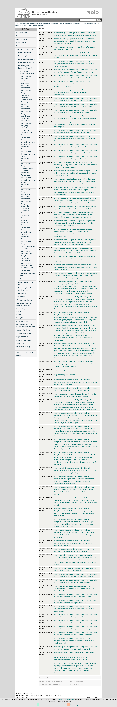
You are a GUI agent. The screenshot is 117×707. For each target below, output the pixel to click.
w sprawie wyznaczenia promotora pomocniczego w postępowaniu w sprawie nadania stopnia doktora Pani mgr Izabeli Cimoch (74, 608)
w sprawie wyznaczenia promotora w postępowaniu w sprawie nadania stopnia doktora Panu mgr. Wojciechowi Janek (75, 595)
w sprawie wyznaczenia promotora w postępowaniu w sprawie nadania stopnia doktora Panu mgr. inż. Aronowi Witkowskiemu (75, 117)
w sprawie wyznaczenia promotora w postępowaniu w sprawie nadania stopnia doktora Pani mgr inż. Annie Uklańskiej (75, 145)
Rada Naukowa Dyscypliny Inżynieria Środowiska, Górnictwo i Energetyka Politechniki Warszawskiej (28, 208)
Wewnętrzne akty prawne (27, 24)
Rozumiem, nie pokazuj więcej (50, 705)
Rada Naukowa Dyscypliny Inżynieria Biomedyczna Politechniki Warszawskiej (28, 144)
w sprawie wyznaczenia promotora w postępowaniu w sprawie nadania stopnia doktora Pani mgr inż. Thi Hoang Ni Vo (75, 131)
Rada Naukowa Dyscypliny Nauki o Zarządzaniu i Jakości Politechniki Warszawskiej (28, 256)
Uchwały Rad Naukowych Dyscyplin (69, 24)
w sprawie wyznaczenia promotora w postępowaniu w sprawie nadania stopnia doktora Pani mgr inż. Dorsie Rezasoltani (75, 151)
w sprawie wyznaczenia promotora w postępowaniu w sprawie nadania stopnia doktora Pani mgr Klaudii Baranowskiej (75, 648)
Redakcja (19, 355)
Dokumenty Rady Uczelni (26, 59)
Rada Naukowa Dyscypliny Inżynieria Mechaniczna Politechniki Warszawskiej (28, 194)
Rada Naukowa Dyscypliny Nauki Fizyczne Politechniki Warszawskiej (28, 245)
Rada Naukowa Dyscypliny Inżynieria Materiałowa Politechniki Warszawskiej (28, 182)
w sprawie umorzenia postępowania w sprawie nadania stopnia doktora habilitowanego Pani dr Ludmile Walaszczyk (75, 389)
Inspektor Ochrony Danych (25, 352)
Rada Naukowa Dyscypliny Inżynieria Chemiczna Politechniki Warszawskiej (28, 156)
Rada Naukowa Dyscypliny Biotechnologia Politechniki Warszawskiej (26, 116)
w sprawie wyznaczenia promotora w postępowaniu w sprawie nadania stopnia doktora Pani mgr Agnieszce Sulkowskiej (75, 71)
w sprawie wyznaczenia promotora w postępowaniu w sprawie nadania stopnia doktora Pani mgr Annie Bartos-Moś (75, 111)
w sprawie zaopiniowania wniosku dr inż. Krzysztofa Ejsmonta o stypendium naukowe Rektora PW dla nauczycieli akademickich (75, 207)
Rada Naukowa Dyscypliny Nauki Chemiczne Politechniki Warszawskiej (26, 234)
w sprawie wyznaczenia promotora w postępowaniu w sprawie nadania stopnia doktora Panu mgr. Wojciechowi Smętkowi (75, 575)
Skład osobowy (21, 42)
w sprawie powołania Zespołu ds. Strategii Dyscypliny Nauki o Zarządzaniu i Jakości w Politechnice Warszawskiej (75, 395)
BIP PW (17, 24)
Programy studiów (22, 337)
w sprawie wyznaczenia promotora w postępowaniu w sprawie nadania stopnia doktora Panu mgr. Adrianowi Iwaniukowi (75, 105)
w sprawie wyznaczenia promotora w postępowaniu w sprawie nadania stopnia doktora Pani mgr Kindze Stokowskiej (75, 581)
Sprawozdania (21, 297)
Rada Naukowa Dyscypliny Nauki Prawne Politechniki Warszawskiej (27, 266)
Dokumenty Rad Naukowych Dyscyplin (46, 24)
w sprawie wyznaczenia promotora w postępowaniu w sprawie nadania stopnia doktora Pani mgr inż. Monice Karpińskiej (75, 157)
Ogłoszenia (20, 36)
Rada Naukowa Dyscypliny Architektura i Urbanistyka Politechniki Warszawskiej (26, 82)
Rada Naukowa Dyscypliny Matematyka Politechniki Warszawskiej (26, 222)
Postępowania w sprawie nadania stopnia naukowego (25, 325)
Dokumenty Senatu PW (26, 62)
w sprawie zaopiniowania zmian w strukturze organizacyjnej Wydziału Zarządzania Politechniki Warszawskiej (74, 550)
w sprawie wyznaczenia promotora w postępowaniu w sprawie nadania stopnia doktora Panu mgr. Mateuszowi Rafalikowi (75, 76)
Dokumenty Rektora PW (26, 56)
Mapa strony (26, 697)
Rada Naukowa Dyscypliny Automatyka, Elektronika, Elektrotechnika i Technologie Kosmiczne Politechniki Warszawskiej (26, 99)
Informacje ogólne (22, 33)
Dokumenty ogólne (24, 52)
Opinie (22, 279)
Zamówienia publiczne (23, 333)
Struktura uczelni (21, 39)
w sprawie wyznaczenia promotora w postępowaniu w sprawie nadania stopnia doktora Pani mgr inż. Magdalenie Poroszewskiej (75, 92)
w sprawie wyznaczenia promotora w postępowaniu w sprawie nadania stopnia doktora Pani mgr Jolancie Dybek (75, 601)
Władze (18, 46)
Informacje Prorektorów (24, 300)
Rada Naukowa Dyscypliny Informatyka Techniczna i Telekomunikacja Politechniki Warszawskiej (26, 130)
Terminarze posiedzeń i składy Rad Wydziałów (24, 304)
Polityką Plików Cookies (66, 699)
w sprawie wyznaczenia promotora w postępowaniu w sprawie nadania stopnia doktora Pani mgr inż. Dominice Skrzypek (75, 627)
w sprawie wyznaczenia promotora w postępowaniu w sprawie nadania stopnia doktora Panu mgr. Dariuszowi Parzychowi (75, 633)
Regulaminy (22, 293)
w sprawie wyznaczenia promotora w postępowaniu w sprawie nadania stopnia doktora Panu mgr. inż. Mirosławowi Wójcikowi (75, 621)
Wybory (18, 314)
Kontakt (18, 697)
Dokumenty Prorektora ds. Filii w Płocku (26, 289)
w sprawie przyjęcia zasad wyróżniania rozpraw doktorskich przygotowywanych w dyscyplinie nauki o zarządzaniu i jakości (75, 34)
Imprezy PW (20, 343)
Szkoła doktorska (22, 321)
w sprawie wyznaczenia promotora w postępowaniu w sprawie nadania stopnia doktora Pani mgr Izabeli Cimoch (75, 615)
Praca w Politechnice (23, 330)
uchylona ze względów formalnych (65, 370)
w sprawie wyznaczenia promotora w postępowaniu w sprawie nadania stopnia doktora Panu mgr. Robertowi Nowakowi (75, 99)
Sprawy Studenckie (22, 318)
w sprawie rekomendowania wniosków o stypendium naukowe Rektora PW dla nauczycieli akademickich (75, 569)
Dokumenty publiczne (23, 340)
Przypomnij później (76, 705)
